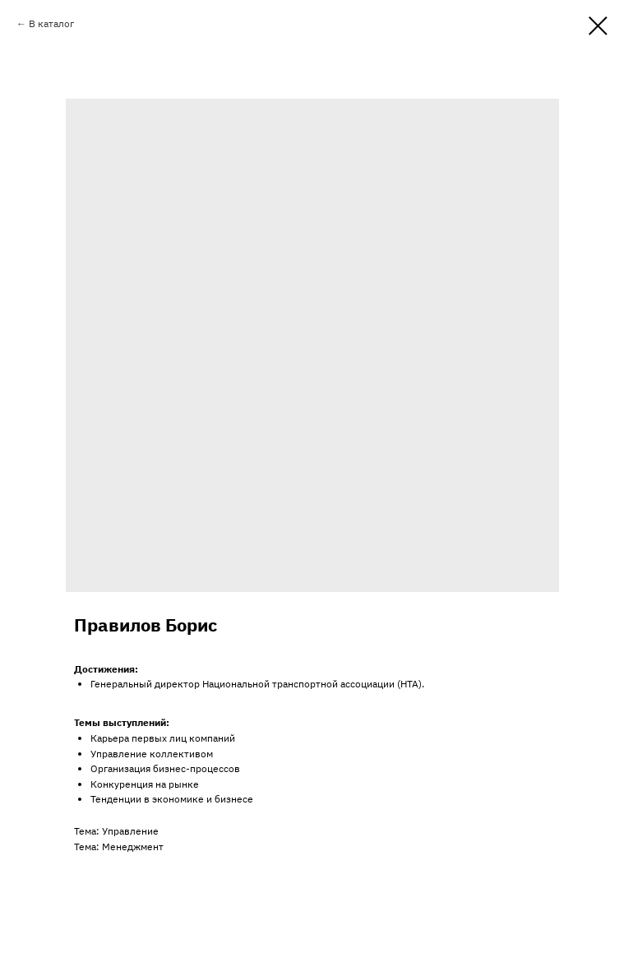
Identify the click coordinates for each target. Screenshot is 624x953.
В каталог (51, 23)
